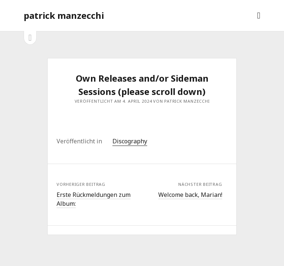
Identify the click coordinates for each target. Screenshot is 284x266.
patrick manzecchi (64, 15)
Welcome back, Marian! (190, 195)
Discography (129, 141)
